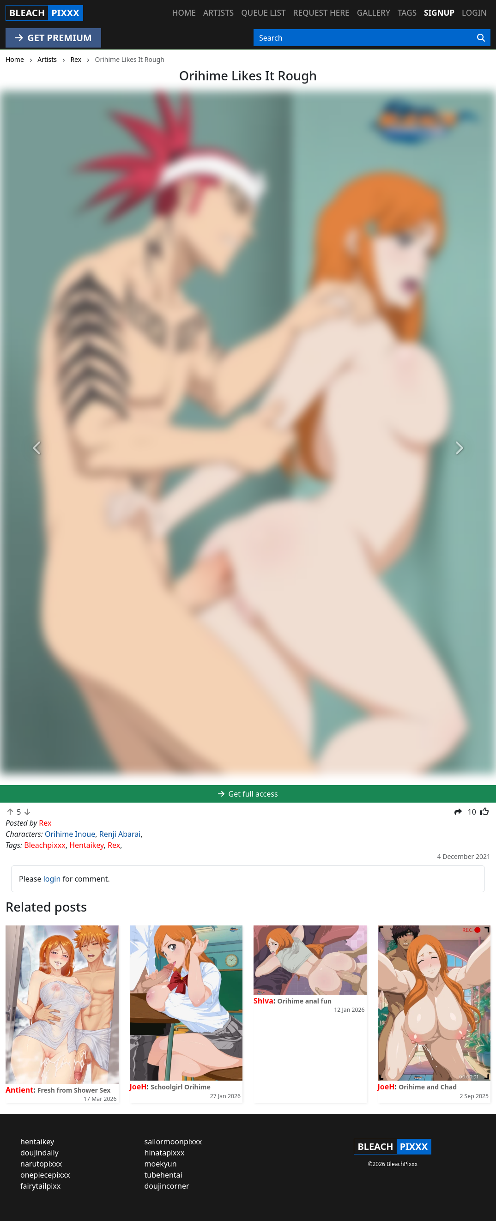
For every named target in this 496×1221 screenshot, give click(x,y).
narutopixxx (41, 1164)
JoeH (138, 1087)
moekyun (161, 1164)
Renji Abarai (120, 834)
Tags (407, 12)
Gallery (373, 12)
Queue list (263, 12)
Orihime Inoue (70, 834)
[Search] (481, 38)
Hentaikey (86, 845)
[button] (37, 448)
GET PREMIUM (53, 37)
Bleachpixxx (44, 845)
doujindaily (39, 1153)
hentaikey (37, 1141)
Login (474, 12)
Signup (439, 12)
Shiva (263, 1001)
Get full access (248, 794)
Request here (321, 12)
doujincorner (167, 1186)
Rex (114, 845)
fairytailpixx (40, 1186)
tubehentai (163, 1175)
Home (184, 12)
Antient (19, 1090)
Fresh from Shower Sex (74, 1090)
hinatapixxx (165, 1153)
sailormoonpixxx (173, 1141)
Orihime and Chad (428, 1086)
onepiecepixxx (45, 1175)
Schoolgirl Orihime (181, 1086)
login (52, 879)
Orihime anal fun (304, 1001)
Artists (218, 12)
